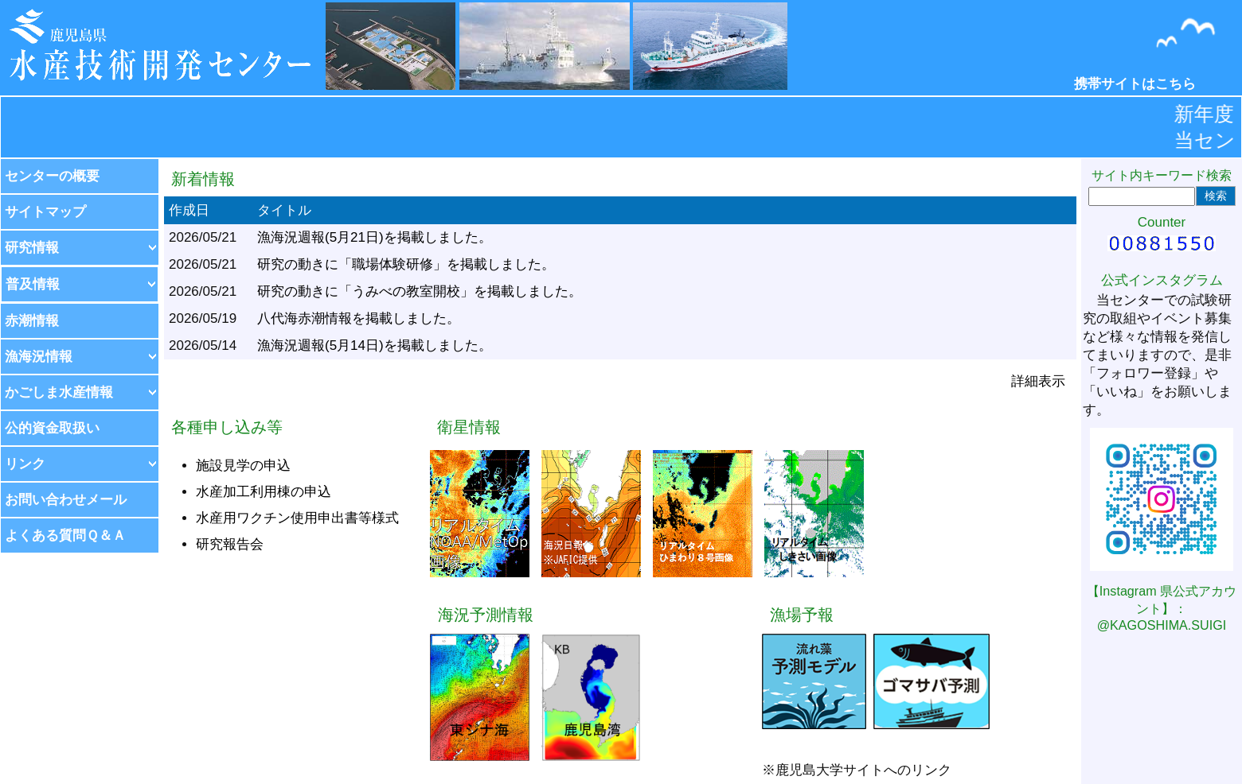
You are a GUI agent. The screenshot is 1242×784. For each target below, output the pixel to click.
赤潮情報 (32, 320)
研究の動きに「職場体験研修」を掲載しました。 (406, 264)
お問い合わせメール (66, 499)
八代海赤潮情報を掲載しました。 (358, 318)
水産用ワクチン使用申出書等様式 (297, 518)
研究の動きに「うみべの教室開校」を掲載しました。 (419, 291)
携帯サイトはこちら (1135, 83)
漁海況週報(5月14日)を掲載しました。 (374, 345)
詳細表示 (1038, 381)
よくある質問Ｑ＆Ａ (65, 535)
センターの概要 (52, 176)
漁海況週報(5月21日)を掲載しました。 (374, 237)
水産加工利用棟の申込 (263, 491)
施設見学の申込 (243, 465)
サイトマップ (45, 211)
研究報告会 (230, 544)
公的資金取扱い (52, 428)
